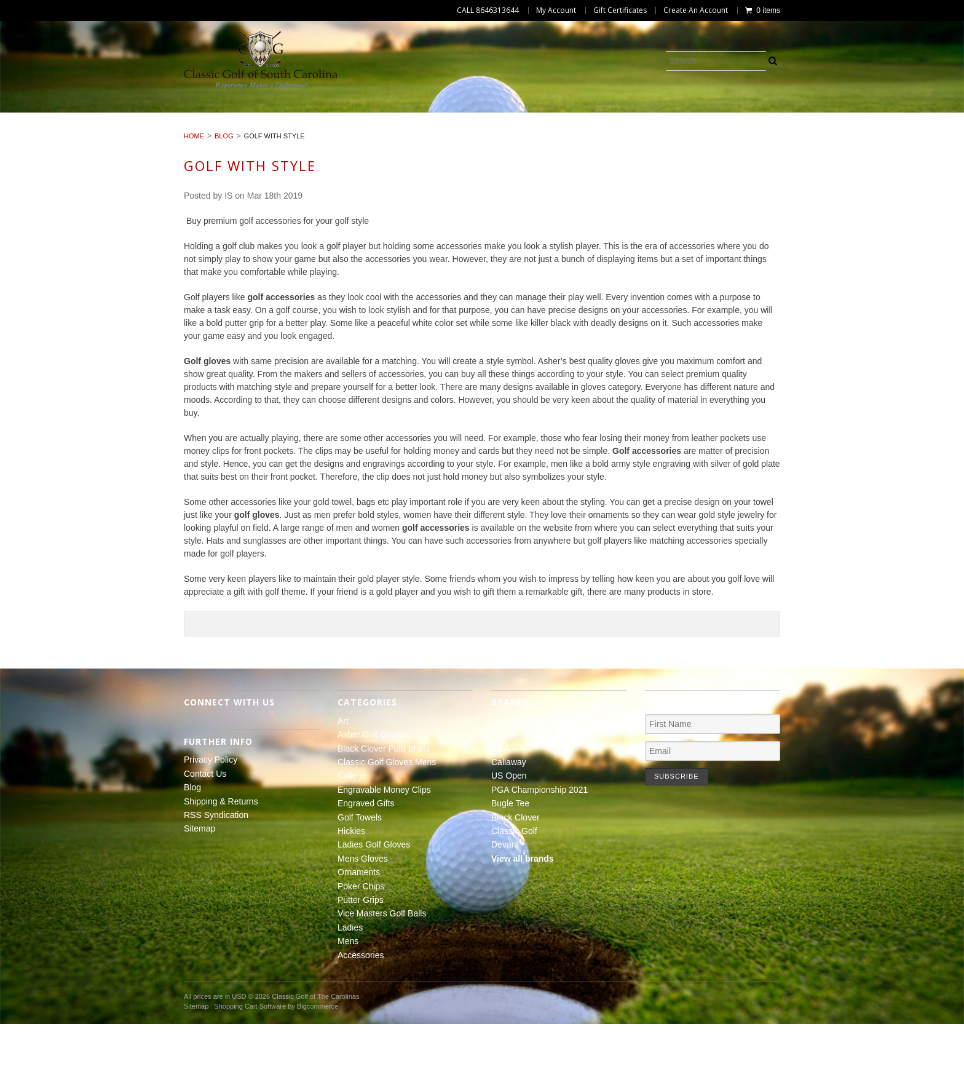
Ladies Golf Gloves (154, 131)
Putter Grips (500, 131)
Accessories (827, 131)
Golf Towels (827, 117)
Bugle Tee (510, 859)
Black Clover (515, 873)
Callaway (508, 818)
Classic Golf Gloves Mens (410, 117)
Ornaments (336, 131)
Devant (504, 900)
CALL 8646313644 (488, 10)
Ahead (503, 790)
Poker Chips (416, 131)
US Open (509, 831)
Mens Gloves (254, 131)
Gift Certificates (620, 10)
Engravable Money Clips (616, 117)
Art (57, 117)
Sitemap (199, 884)
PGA (500, 804)
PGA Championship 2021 (539, 846)
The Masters (515, 777)
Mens (761, 131)
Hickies (898, 117)
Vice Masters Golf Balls (612, 131)
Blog (224, 192)
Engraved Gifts (736, 117)
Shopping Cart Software (250, 1062)
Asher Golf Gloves (134, 117)
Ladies (709, 131)
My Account (556, 10)
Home (194, 192)
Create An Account (695, 10)
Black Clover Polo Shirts (264, 117)
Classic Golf (514, 887)
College (515, 117)
